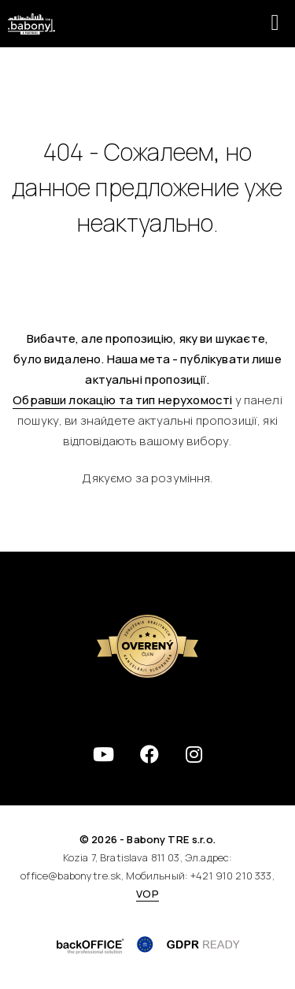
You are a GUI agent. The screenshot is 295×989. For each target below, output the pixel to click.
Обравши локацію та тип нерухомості (122, 400)
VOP (147, 894)
